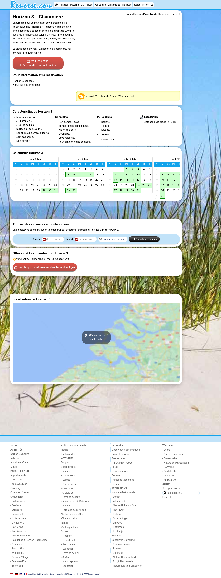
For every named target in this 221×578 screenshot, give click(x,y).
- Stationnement (120, 471)
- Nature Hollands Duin (124, 505)
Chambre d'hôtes (19, 492)
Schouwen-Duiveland (123, 540)
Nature (65, 522)
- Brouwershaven (121, 544)
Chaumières (17, 496)
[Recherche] (152, 4)
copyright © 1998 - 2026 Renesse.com (84, 574)
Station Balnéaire (19, 454)
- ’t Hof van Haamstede (73, 445)
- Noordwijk (118, 509)
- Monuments (68, 475)
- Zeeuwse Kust (18, 483)
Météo (145, 4)
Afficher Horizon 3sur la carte (96, 337)
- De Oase (15, 505)
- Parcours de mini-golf (73, 510)
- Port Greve (16, 479)
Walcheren (168, 445)
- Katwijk (116, 514)
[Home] (56, 4)
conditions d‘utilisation (37, 574)
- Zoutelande (169, 471)
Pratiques (126, 4)
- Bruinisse (117, 548)
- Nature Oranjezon (172, 454)
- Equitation (67, 566)
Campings (16, 488)
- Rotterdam (118, 527)
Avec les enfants (19, 462)
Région (136, 4)
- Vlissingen (168, 475)
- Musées (66, 471)
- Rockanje (117, 531)
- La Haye (117, 522)
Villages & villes (69, 518)
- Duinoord (16, 509)
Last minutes (68, 454)
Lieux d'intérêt (68, 466)
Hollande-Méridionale (123, 492)
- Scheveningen (120, 518)
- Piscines (66, 535)
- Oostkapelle (169, 458)
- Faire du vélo (68, 540)
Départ (69, 239)
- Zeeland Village (19, 557)
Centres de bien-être (72, 514)
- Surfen (65, 557)
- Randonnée (68, 544)
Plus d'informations (29, 84)
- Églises (65, 479)
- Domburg (168, 467)
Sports (64, 531)
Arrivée (37, 239)
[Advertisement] (197, 89)
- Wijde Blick (17, 552)
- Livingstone (17, 522)
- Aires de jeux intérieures (75, 501)
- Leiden (116, 496)
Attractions (67, 488)
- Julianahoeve (18, 518)
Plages (89, 4)
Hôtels (64, 449)
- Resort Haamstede (21, 535)
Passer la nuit (77, 4)
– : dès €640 (42, 259)
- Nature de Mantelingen (175, 462)
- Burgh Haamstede (122, 561)
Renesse (64, 4)
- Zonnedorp (17, 565)
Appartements (18, 475)
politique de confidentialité (57, 574)
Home (13, 445)
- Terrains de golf (70, 553)
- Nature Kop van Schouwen (127, 565)
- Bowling (66, 505)
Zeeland (116, 535)
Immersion (118, 445)
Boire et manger (120, 454)
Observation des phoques (126, 449)
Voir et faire (100, 4)
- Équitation (67, 548)
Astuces (14, 458)
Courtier (116, 475)
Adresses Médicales (123, 479)
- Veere (166, 449)
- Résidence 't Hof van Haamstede (29, 540)
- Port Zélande (18, 531)
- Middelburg (169, 480)
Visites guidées (69, 527)
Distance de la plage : (155, 121)
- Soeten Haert (18, 548)
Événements (114, 4)
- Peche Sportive (70, 561)
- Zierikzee (117, 552)
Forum (115, 484)
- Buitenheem (17, 501)
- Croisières (67, 492)
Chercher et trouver (144, 239)
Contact (166, 497)
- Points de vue (69, 484)
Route (115, 466)
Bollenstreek (118, 501)
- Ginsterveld (17, 514)
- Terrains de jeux (70, 497)
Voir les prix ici (38, 63)
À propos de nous (172, 488)
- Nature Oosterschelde (124, 557)
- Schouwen (16, 544)
